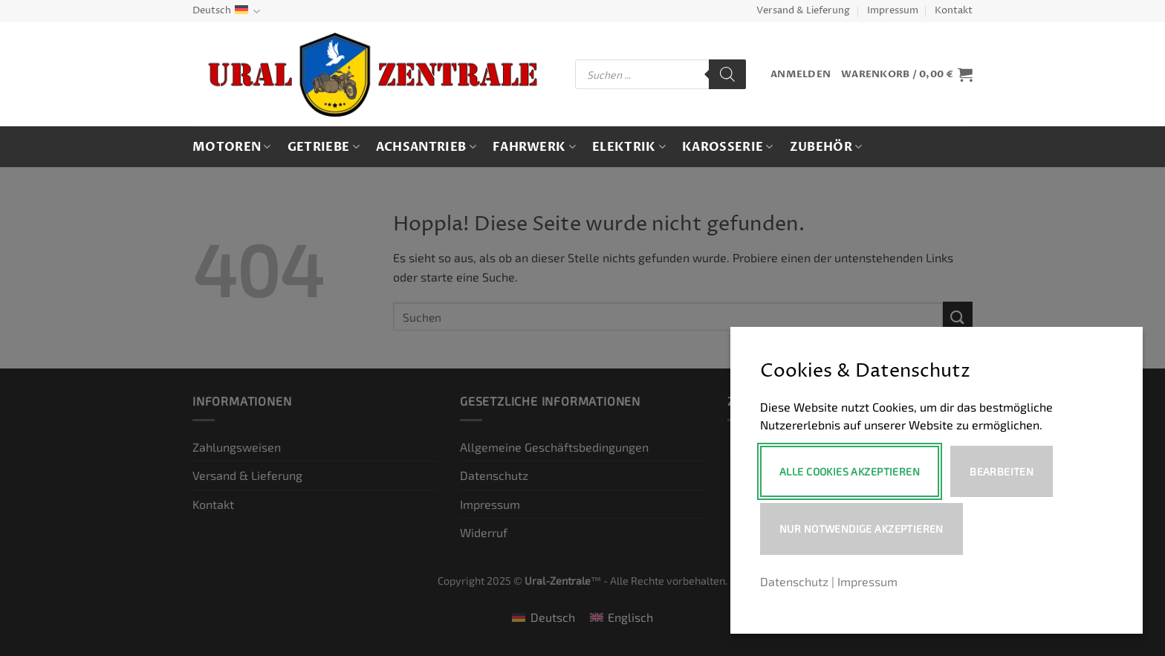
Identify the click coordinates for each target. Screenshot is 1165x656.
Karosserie (727, 147)
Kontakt (954, 10)
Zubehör (826, 147)
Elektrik (629, 147)
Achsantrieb (426, 147)
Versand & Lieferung (803, 10)
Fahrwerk (534, 147)
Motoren (231, 147)
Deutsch (226, 11)
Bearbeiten (1001, 471)
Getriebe (324, 147)
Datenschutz (794, 581)
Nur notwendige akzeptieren (861, 528)
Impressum (892, 10)
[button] (800, 75)
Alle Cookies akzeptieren (849, 471)
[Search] (727, 74)
